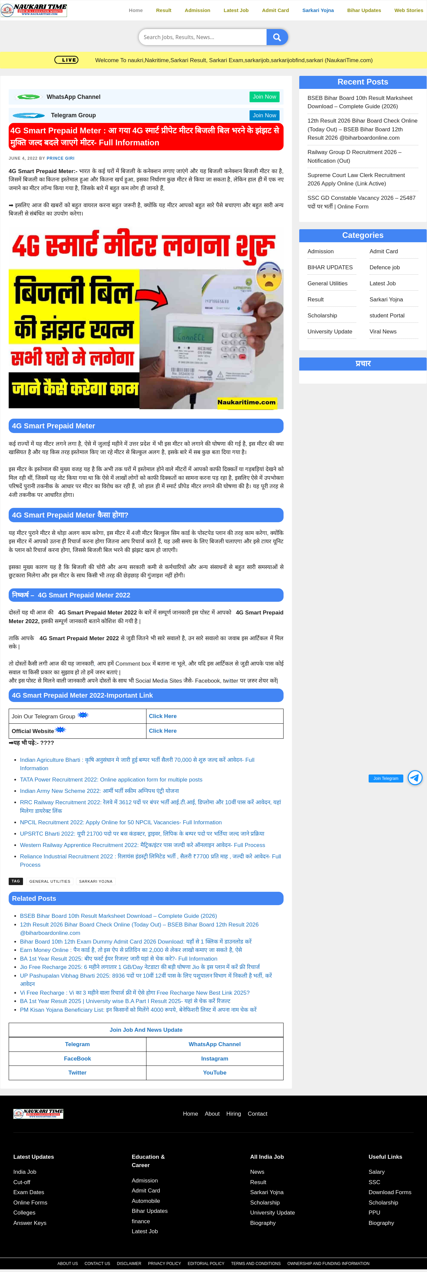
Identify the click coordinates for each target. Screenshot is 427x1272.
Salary (377, 1172)
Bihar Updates (364, 10)
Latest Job (236, 10)
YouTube (215, 1073)
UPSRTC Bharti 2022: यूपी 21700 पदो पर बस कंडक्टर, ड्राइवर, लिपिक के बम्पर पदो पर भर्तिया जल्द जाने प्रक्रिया (142, 834)
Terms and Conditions (256, 1263)
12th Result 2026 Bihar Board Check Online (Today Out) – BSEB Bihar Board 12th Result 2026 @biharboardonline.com (363, 129)
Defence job (385, 267)
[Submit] (277, 37)
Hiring (233, 1114)
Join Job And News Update (146, 1030)
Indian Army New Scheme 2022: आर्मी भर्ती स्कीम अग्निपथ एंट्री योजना (99, 791)
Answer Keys (29, 1223)
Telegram (77, 1044)
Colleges (24, 1213)
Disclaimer (129, 1263)
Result (163, 10)
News (257, 1172)
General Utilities (49, 881)
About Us (67, 1263)
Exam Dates (28, 1192)
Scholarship (322, 315)
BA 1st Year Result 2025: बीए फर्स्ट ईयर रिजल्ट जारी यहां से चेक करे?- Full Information (119, 959)
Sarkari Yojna (318, 10)
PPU (374, 1213)
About (212, 1114)
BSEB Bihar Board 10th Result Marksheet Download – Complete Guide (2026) (118, 916)
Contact (258, 1114)
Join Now (264, 97)
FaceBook (77, 1058)
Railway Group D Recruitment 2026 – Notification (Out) (355, 156)
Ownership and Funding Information (328, 1263)
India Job (24, 1172)
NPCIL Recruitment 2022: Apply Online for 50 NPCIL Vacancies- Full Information (121, 822)
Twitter (77, 1073)
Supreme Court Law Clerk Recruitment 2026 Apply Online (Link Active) (356, 179)
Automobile (146, 1201)
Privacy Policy (164, 1263)
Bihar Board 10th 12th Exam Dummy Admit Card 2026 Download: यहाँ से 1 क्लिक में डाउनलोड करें (136, 942)
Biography (263, 1223)
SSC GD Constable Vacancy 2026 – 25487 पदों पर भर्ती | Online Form (362, 202)
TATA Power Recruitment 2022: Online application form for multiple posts (111, 779)
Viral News (383, 331)
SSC (374, 1182)
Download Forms (390, 1192)
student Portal (387, 315)
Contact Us (97, 1263)
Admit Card (275, 10)
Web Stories (409, 10)
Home (136, 10)
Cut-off (21, 1182)
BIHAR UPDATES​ (330, 267)
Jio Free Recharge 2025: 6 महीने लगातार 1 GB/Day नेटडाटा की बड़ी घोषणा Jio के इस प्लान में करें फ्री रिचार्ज (140, 967)
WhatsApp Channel (215, 1044)
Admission (197, 10)
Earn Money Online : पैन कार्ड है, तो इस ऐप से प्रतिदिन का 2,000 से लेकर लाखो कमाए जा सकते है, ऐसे (131, 950)
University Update (330, 331)
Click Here (163, 716)
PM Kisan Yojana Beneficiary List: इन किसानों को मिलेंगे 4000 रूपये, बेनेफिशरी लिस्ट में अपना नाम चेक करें (138, 1010)
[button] (415, 777)
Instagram (214, 1058)
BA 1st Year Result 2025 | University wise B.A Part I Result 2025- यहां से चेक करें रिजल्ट (125, 1001)
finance (141, 1221)
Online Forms (30, 1202)
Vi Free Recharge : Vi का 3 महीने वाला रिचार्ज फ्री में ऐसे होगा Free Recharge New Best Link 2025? (135, 993)
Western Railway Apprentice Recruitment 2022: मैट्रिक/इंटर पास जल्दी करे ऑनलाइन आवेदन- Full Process (142, 845)
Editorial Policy (206, 1263)
